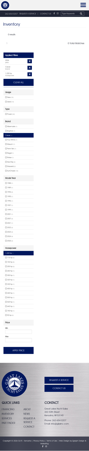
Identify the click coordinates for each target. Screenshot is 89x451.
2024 (9, 236)
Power (10, 114)
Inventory (8, 413)
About (27, 409)
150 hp (9, 262)
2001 (9, 214)
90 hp (9, 315)
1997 (9, 205)
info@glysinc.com (60, 424)
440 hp (9, 293)
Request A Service (59, 380)
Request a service (29, 420)
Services (7, 418)
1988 (9, 183)
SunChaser (11, 171)
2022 (9, 228)
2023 (9, 232)
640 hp (9, 306)
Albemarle (11, 127)
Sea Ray (10, 162)
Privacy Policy (38, 441)
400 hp (9, 289)
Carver (8, 135)
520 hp (9, 302)
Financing (8, 409)
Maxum (10, 144)
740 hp (9, 311)
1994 (9, 192)
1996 (9, 201)
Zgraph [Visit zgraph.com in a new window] (75, 441)
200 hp (9, 267)
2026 (9, 241)
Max (6, 337)
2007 (9, 219)
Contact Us (59, 388)
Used (9, 102)
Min (6, 328)
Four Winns (11, 140)
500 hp (9, 298)
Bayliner (10, 131)
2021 (9, 223)
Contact (29, 426)
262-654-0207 (11, 14)
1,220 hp (9, 253)
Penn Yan (10, 149)
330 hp (9, 284)
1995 (9, 197)
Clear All (18, 82)
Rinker (9, 158)
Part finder (8, 423)
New (9, 97)
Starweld (10, 166)
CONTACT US (45, 14)
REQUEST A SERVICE (27, 14)
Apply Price (19, 350)
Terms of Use (52, 441)
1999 (9, 210)
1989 (9, 188)
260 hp (9, 271)
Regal (9, 153)
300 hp (9, 275)
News (27, 413)
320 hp (9, 280)
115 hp (9, 258)
